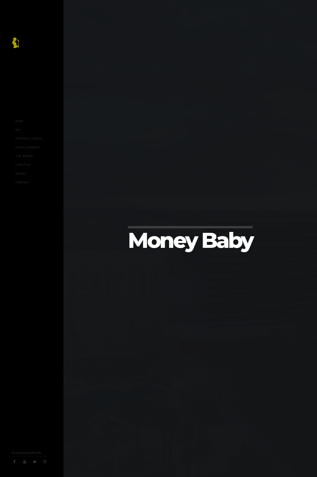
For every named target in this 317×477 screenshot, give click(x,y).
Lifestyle (23, 164)
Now (19, 121)
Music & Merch (27, 147)
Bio (18, 129)
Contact (22, 182)
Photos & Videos (28, 138)
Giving (20, 173)
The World (24, 156)
